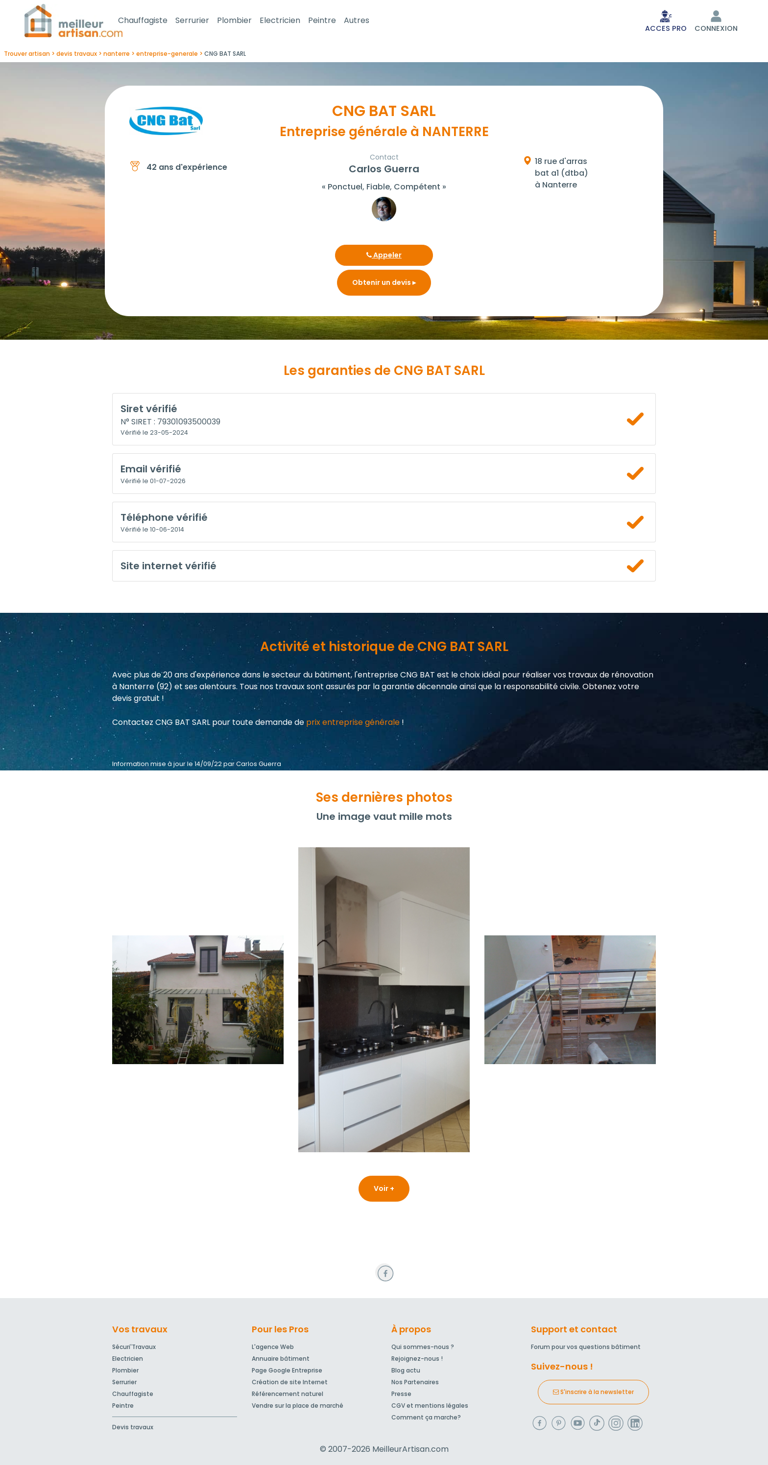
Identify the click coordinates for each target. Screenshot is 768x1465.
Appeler (384, 257)
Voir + (384, 1190)
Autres (368, 21)
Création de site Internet (290, 1382)
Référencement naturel (287, 1394)
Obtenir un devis (384, 284)
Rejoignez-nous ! (417, 1358)
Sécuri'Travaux (134, 1347)
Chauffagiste (154, 21)
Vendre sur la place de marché (297, 1405)
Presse (401, 1394)
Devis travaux (132, 1427)
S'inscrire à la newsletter (593, 1392)
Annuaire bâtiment (281, 1358)
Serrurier (204, 21)
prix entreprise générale (353, 724)
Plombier (246, 21)
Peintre (334, 21)
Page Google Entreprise (287, 1370)
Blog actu (405, 1370)
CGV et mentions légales (429, 1405)
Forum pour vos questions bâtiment (586, 1347)
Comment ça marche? (426, 1417)
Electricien (291, 21)
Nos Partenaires (415, 1382)
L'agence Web (273, 1347)
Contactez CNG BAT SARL (161, 724)
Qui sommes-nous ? (422, 1347)
